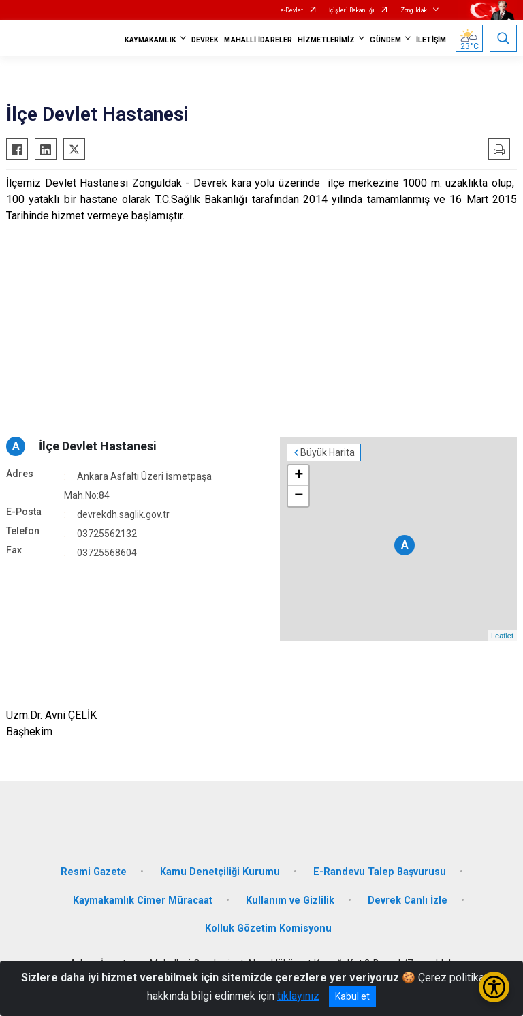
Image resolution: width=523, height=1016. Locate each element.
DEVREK (205, 39)
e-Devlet (292, 10)
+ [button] (298, 475)
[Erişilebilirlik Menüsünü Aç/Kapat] (494, 987)
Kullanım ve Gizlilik (290, 900)
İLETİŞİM (431, 39)
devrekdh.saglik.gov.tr (123, 514)
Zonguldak (413, 10)
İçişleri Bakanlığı (352, 10)
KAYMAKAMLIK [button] (150, 39)
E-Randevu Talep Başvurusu (379, 872)
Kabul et (352, 996)
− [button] (298, 496)
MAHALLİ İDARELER (258, 39)
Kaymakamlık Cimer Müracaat (142, 900)
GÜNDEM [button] (385, 39)
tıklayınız (298, 995)
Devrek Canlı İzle (407, 900)
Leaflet (502, 636)
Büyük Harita (327, 452)
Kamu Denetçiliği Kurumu (220, 872)
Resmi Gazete (94, 872)
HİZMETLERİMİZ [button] (326, 39)
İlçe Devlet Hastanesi (98, 446)
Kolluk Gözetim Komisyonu (268, 928)
